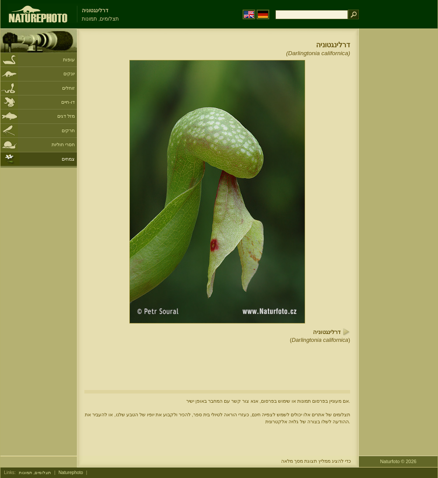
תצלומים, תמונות (35, 472)
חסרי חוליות (63, 144)
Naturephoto (71, 472)
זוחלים (68, 88)
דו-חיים (68, 102)
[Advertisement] (398, 168)
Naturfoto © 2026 (398, 461)
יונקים (69, 73)
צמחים (68, 159)
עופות (69, 59)
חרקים (68, 130)
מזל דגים (66, 116)
